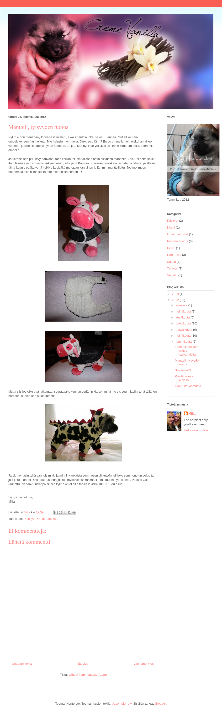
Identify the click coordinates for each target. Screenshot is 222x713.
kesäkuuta (183, 317)
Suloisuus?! (183, 370)
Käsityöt (29, 519)
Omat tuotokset (47, 519)
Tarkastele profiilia (196, 430)
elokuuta (182, 305)
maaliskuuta (184, 329)
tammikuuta (184, 341)
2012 (176, 300)
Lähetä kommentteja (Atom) (88, 674)
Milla (192, 413)
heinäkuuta (184, 311)
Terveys (172, 268)
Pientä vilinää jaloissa (184, 378)
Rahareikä (174, 255)
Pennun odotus (177, 241)
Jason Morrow (122, 703)
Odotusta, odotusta (188, 386)
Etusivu (83, 663)
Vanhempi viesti (144, 663)
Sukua (171, 261)
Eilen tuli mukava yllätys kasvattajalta (186, 350)
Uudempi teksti (22, 663)
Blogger (160, 703)
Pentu (171, 248)
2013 (176, 294)
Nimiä (171, 227)
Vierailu (172, 275)
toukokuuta (184, 323)
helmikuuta (183, 335)
